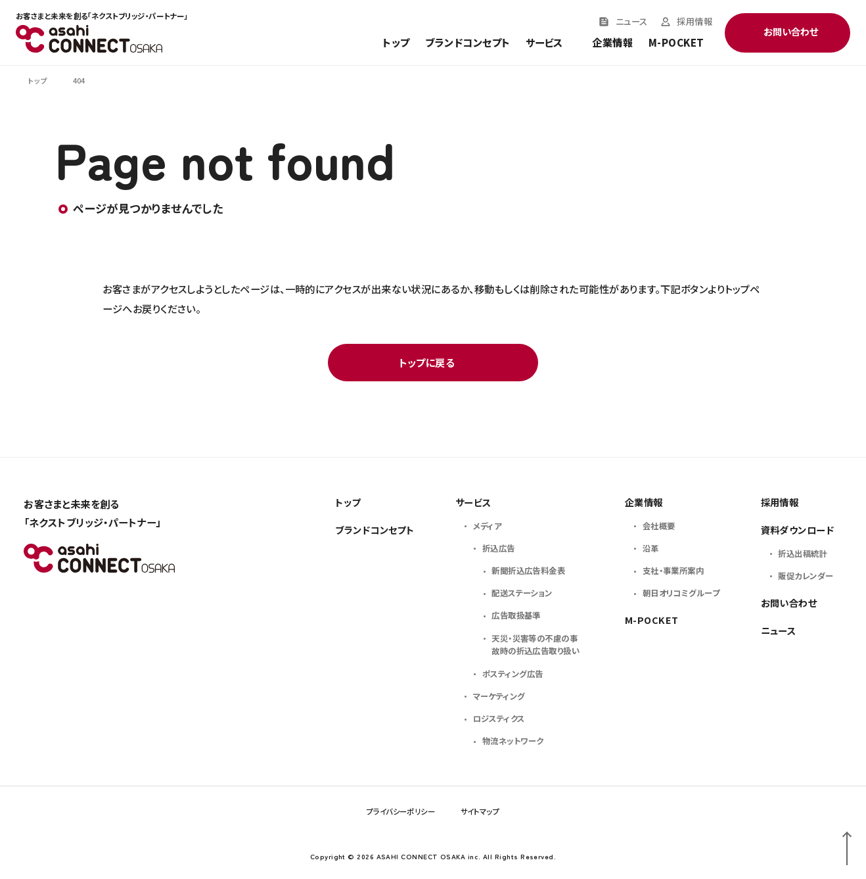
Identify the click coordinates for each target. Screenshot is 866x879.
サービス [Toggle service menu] (544, 42)
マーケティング (499, 696)
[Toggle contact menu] (787, 33)
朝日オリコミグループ (681, 593)
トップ (395, 42)
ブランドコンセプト (467, 42)
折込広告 (498, 548)
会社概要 (659, 526)
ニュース (632, 22)
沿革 (651, 548)
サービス (473, 502)
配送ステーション (522, 593)
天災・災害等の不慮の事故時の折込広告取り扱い (535, 644)
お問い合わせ (789, 602)
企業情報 (612, 42)
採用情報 (694, 22)
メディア (487, 526)
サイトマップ (480, 811)
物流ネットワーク (513, 741)
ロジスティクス (499, 719)
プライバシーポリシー (401, 811)
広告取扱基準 (516, 615)
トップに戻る (427, 362)
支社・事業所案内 (673, 571)
